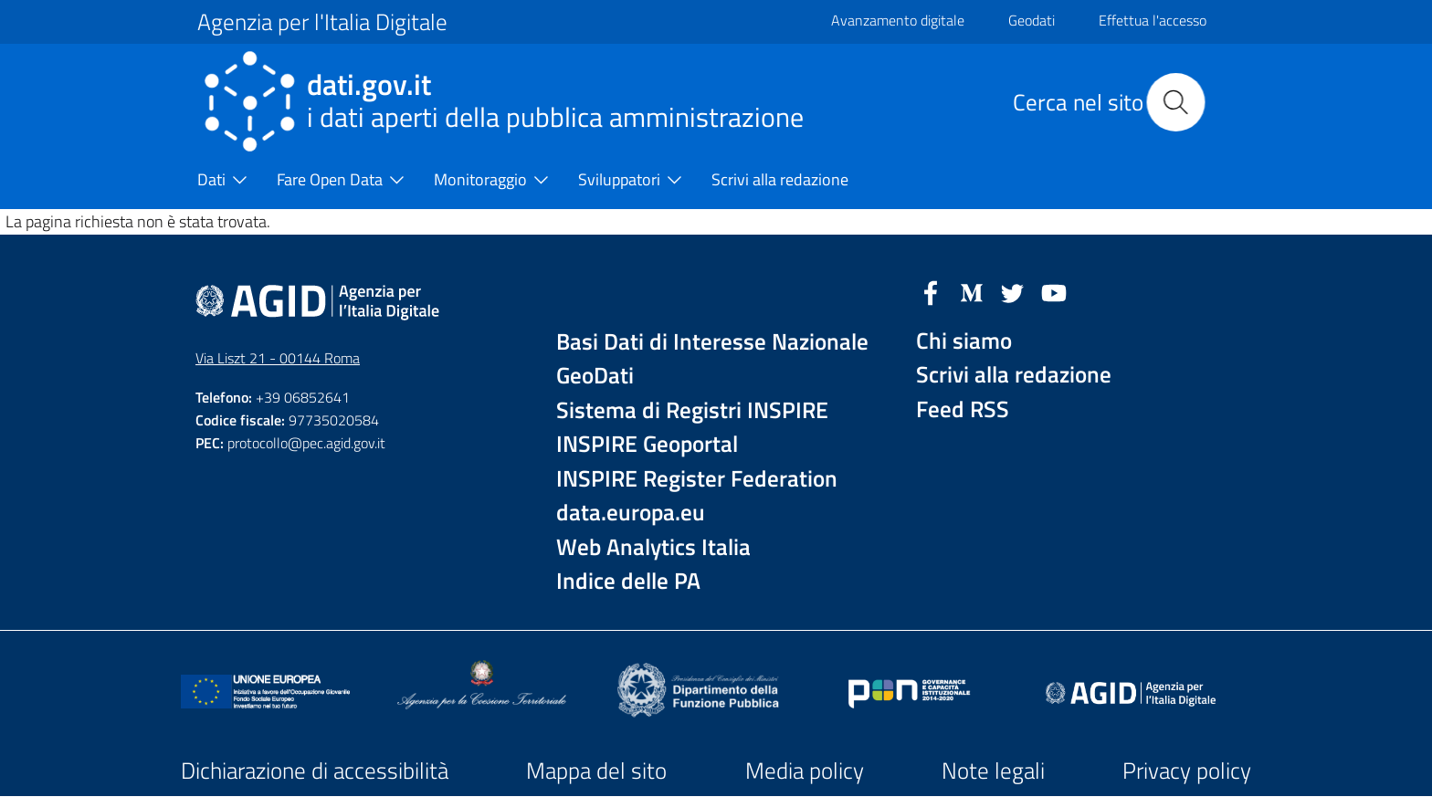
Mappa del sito (596, 770)
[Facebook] (930, 291)
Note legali (993, 770)
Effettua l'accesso (1152, 20)
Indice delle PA (628, 581)
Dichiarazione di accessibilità (314, 770)
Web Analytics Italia (653, 547)
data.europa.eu (630, 513)
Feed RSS (962, 409)
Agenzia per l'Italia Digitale (322, 22)
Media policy (804, 770)
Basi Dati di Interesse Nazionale (712, 342)
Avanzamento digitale (897, 20)
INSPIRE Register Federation (696, 479)
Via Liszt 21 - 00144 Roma (277, 358)
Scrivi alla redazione (1013, 375)
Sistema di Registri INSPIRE (692, 410)
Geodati (1031, 20)
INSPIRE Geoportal (647, 444)
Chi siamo (964, 341)
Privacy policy (1186, 770)
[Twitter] (1012, 291)
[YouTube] (1054, 291)
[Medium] (971, 291)
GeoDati (595, 376)
